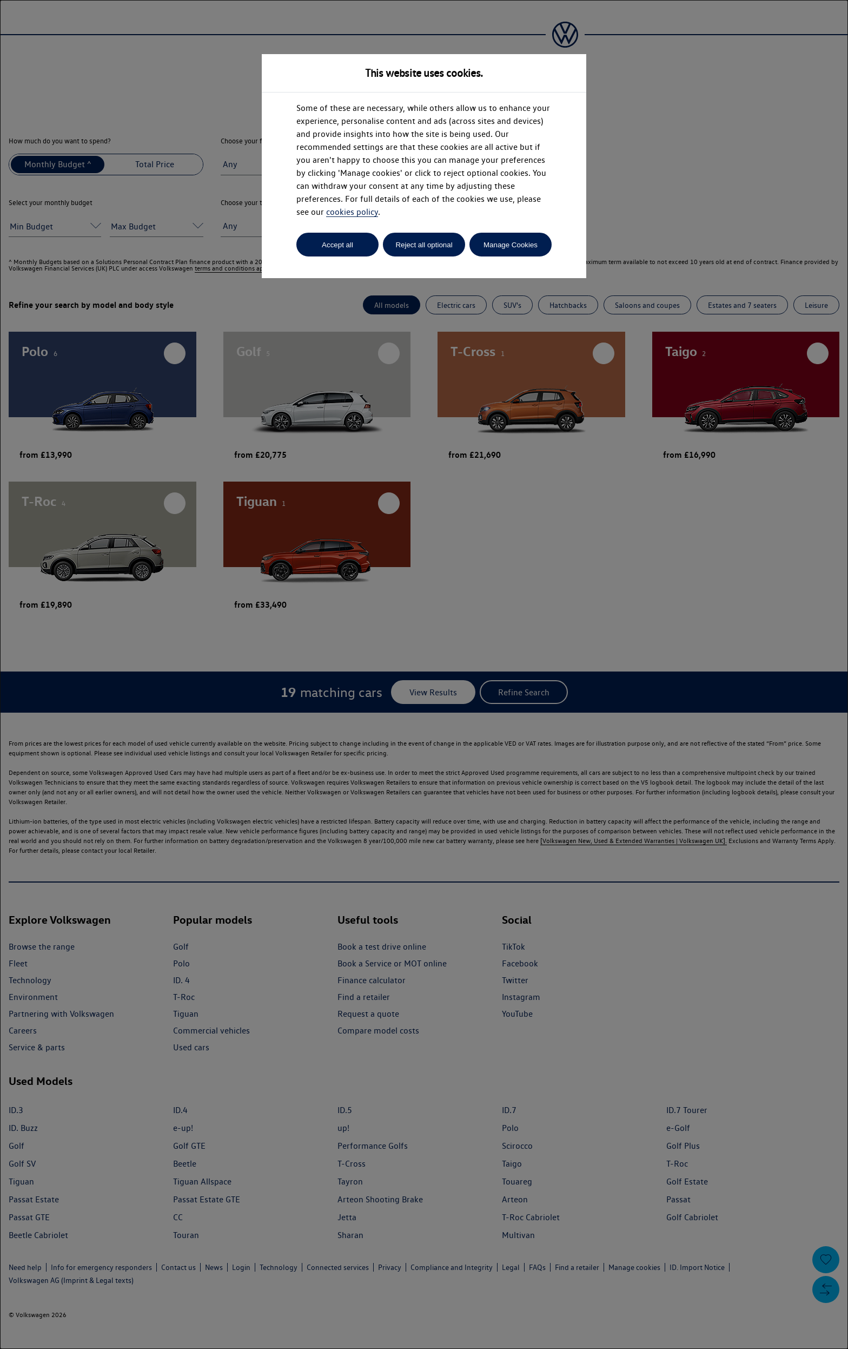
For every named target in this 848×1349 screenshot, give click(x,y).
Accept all (337, 245)
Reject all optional (423, 245)
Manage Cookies (510, 245)
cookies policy (352, 212)
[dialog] (424, 674)
